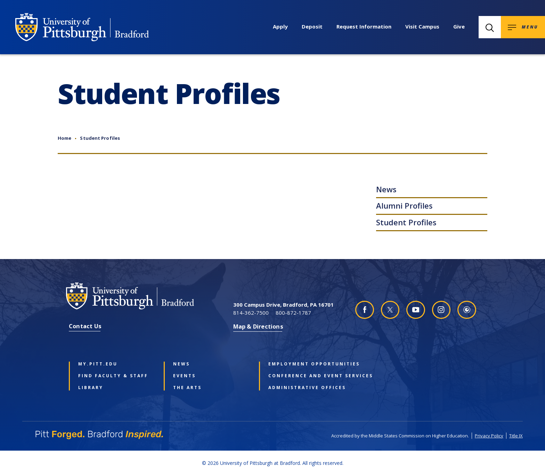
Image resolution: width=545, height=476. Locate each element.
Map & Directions (258, 326)
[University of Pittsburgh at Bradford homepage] (82, 27)
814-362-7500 (251, 312)
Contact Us (85, 326)
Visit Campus (422, 26)
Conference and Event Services (305, 375)
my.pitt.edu (97, 364)
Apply (280, 26)
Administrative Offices (305, 387)
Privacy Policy (489, 436)
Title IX (516, 436)
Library (90, 387)
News (386, 189)
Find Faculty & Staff (113, 375)
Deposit (312, 26)
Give (459, 26)
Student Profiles (100, 138)
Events (184, 375)
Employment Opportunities (305, 364)
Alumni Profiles (404, 205)
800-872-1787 (293, 312)
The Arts (187, 387)
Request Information (363, 26)
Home (64, 138)
